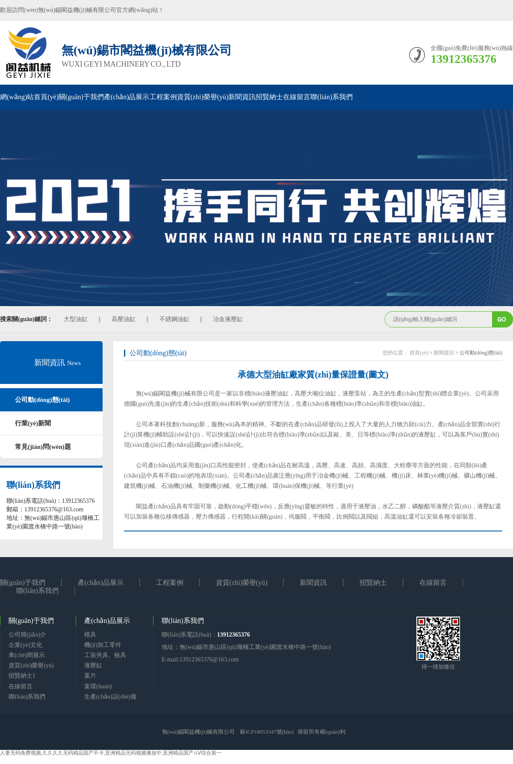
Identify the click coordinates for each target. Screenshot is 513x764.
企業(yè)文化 (25, 645)
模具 (90, 634)
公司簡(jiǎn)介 (27, 634)
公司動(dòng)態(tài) (42, 399)
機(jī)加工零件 (102, 645)
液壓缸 (93, 665)
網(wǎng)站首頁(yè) (29, 96)
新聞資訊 (242, 96)
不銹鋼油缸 (174, 319)
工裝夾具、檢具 (105, 655)
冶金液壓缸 (228, 319)
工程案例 (163, 96)
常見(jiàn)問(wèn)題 (43, 446)
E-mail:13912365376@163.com (200, 659)
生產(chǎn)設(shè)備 (110, 696)
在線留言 (296, 96)
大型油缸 (76, 319)
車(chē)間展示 (27, 655)
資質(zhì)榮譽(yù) (203, 96)
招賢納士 (269, 96)
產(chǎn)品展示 (127, 96)
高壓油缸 (124, 319)
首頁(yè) (419, 353)
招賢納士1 (22, 676)
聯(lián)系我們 (331, 96)
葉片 (90, 676)
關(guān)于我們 (81, 96)
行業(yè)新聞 (33, 423)
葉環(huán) (98, 686)
